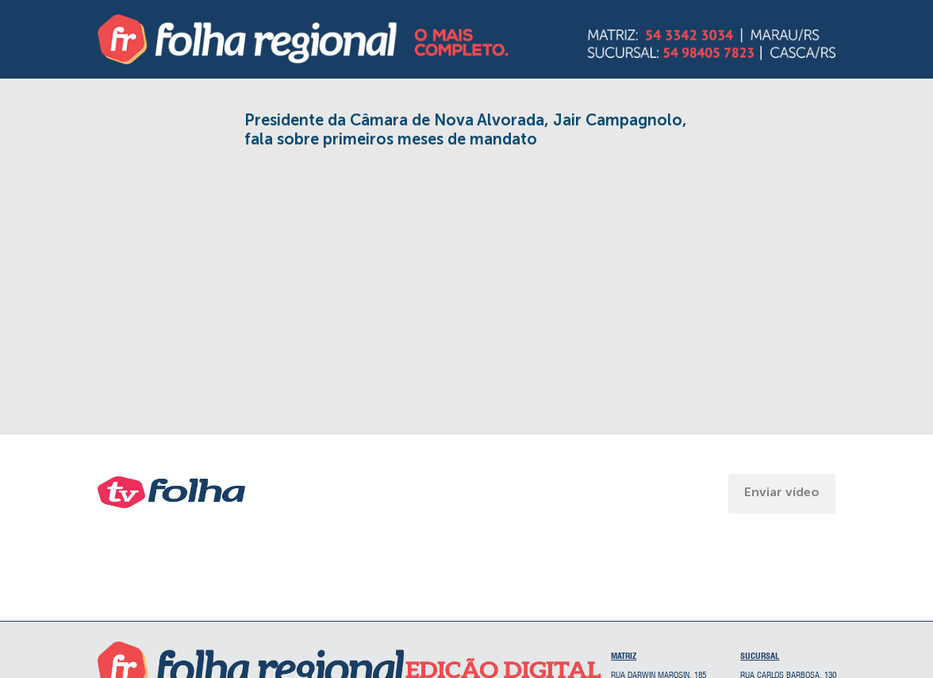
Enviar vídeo (782, 491)
